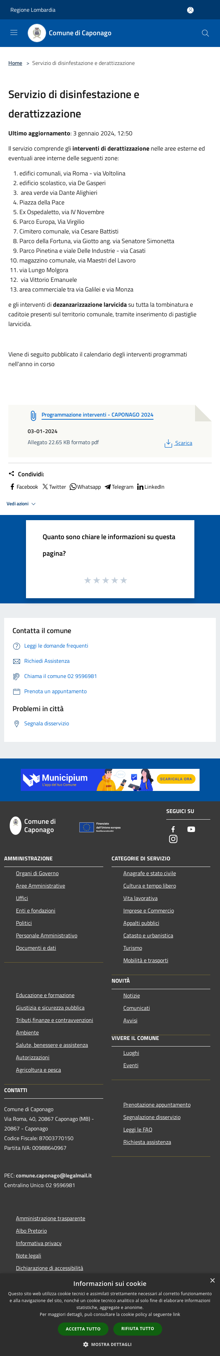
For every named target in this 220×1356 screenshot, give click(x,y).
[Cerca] (205, 33)
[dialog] (110, 1314)
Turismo (132, 948)
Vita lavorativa (140, 898)
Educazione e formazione (45, 995)
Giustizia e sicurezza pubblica (50, 1007)
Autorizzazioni (33, 1057)
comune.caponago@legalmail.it (54, 1175)
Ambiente (27, 1032)
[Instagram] (173, 839)
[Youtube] (191, 829)
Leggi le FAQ (137, 1129)
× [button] (212, 1280)
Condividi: (26, 474)
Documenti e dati (36, 948)
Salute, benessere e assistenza (52, 1045)
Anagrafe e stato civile (149, 873)
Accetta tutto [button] (83, 1329)
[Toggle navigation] (14, 32)
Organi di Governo (37, 873)
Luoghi (131, 1053)
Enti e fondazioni (35, 910)
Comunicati (136, 1008)
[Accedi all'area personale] (190, 10)
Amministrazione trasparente (50, 1218)
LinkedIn (150, 487)
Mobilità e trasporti (145, 960)
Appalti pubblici (141, 923)
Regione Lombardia (32, 10)
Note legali (28, 1255)
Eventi (131, 1065)
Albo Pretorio (31, 1230)
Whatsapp (85, 487)
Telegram (118, 487)
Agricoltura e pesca (38, 1070)
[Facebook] (173, 829)
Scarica (177, 443)
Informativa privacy (39, 1243)
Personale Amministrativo (46, 935)
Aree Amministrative (40, 885)
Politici (24, 923)
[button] (110, 1344)
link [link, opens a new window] (176, 1314)
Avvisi (130, 1020)
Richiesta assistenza (147, 1142)
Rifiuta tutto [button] (137, 1328)
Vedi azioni (22, 504)
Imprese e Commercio (148, 910)
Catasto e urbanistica (148, 935)
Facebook (23, 487)
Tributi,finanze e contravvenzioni (54, 1020)
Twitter (53, 487)
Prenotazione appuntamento (157, 1104)
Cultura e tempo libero (149, 885)
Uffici (22, 898)
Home (15, 63)
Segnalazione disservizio (152, 1117)
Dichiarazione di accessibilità (49, 1268)
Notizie (131, 995)
